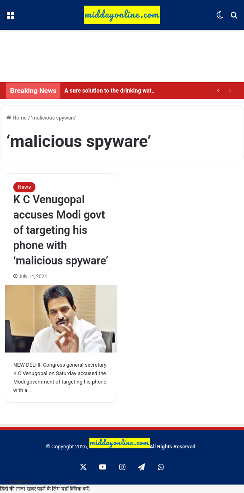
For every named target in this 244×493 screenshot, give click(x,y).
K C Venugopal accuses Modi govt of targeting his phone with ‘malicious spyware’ (60, 230)
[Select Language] (41, 481)
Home (16, 118)
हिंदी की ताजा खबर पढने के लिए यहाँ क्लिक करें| (45, 489)
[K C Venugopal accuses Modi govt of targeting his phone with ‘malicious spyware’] (61, 318)
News (24, 187)
